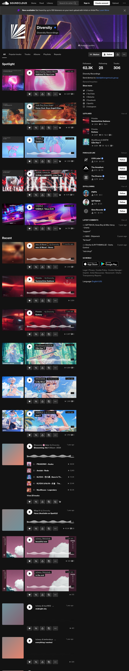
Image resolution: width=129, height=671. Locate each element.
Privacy (92, 270)
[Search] (68, 3)
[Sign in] (86, 3)
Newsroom (109, 272)
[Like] (29, 94)
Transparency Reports (92, 275)
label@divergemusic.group (107, 77)
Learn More (104, 10)
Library (50, 3)
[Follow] (108, 54)
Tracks (27, 54)
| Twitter (88, 90)
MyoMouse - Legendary (47, 489)
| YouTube (89, 93)
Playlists (47, 54)
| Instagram (89, 106)
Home (33, 3)
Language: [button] (92, 281)
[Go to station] (94, 54)
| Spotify (88, 103)
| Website (88, 96)
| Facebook (89, 100)
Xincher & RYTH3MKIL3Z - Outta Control (98, 246)
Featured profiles (86, 45)
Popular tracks (15, 54)
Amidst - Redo (43, 470)
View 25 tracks (33, 495)
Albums (37, 54)
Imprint (86, 272)
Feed (42, 3)
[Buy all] (60, 502)
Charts (118, 272)
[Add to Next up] (55, 502)
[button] (124, 3)
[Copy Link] (49, 94)
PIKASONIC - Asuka (45, 464)
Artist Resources (97, 272)
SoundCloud (14, 3)
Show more (87, 85)
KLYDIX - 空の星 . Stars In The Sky (51, 477)
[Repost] (36, 94)
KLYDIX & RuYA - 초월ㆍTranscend (51, 483)
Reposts (57, 54)
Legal (85, 270)
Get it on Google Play (109, 264)
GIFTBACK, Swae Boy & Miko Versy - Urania (99, 226)
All (4, 54)
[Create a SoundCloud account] (102, 3)
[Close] (124, 10)
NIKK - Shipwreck (92, 236)
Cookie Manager (115, 270)
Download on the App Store (91, 264)
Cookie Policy (101, 270)
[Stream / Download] (60, 94)
